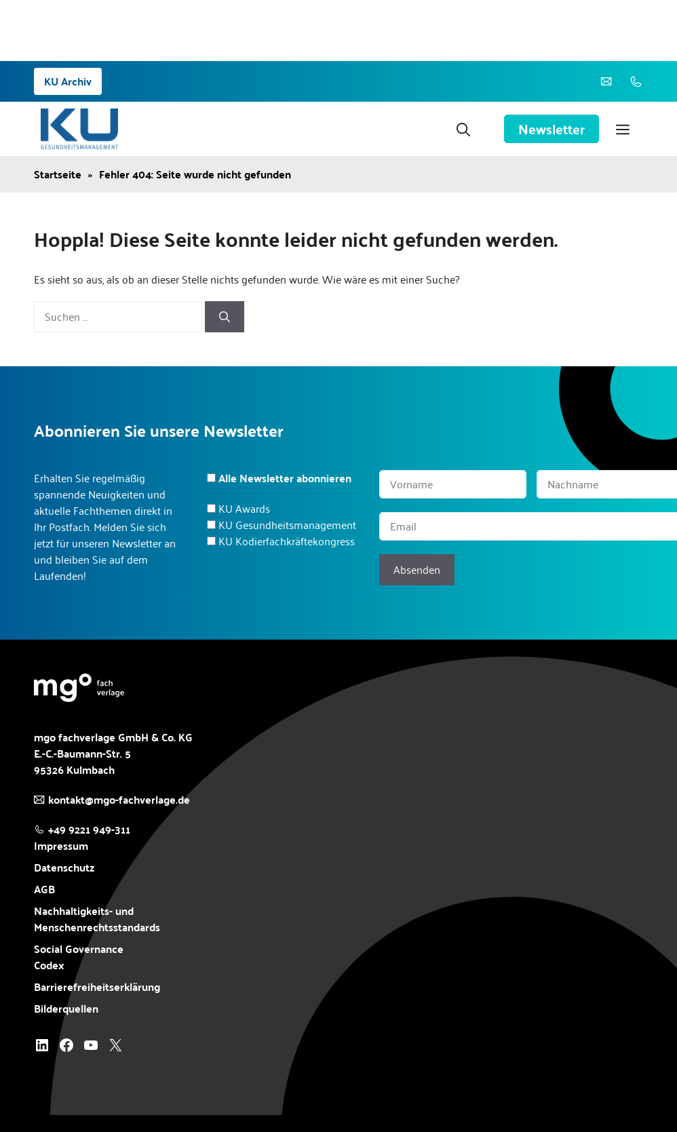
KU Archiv (68, 81)
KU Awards (244, 508)
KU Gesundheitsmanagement (287, 524)
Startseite (57, 174)
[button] (463, 129)
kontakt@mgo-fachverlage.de (119, 799)
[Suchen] (224, 316)
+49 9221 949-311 (89, 829)
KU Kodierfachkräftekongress (286, 541)
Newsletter (551, 129)
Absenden (416, 569)
